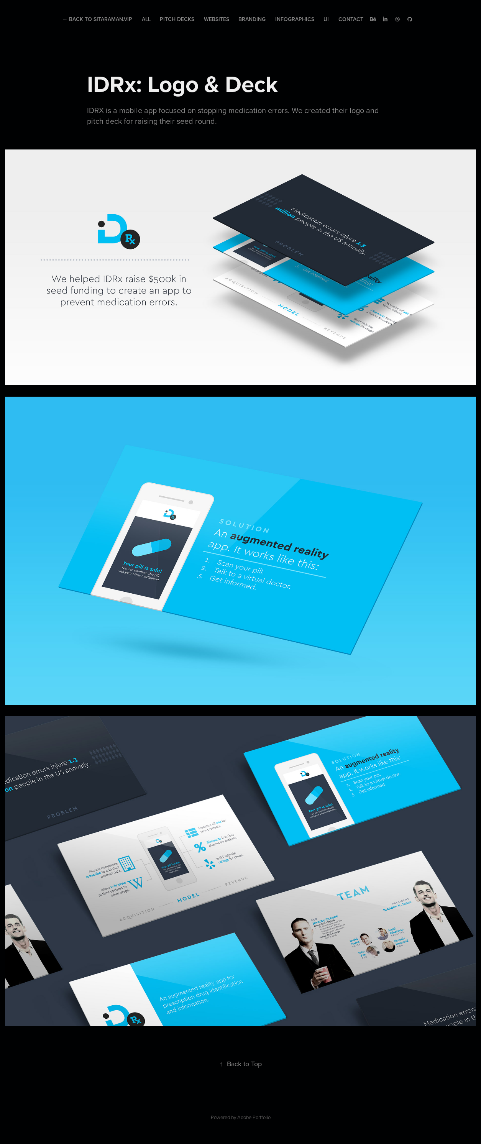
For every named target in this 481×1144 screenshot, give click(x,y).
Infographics (294, 19)
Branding (252, 19)
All (146, 19)
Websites (216, 19)
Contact (350, 19)
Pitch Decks (177, 19)
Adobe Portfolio (254, 1117)
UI (326, 19)
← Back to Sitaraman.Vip (97, 19)
